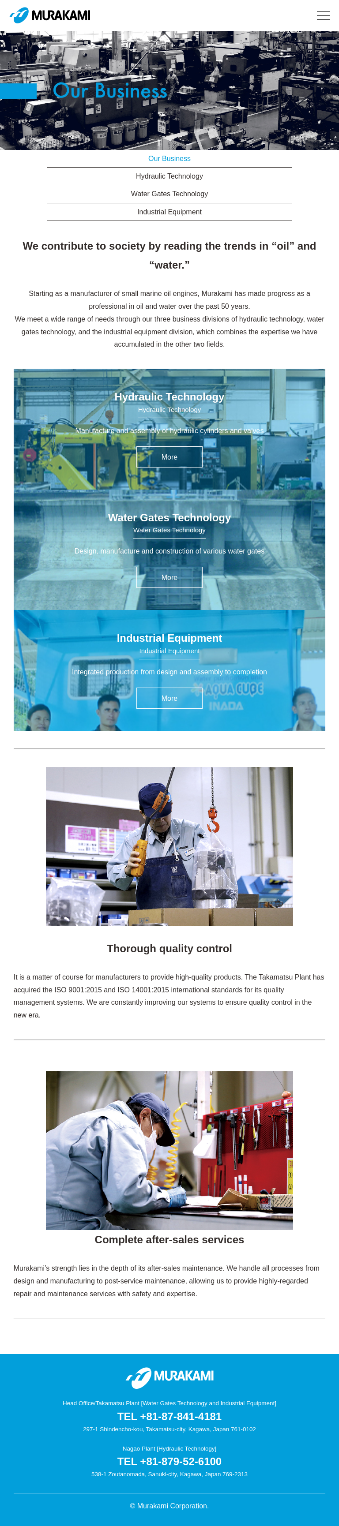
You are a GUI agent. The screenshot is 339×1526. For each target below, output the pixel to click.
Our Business (169, 158)
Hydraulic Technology (169, 176)
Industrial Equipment (169, 212)
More (169, 457)
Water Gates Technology (169, 194)
